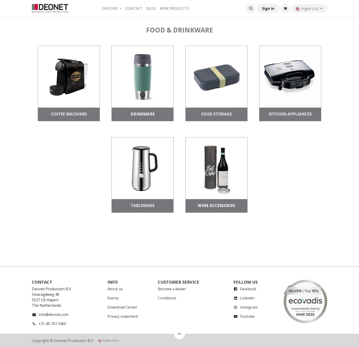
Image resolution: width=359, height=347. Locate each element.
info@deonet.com (53, 314)
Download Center (122, 307)
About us (115, 288)
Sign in (268, 8)
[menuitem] (111, 8)
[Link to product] (69, 77)
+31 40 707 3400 (52, 323)
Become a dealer (172, 288)
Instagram (249, 307)
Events (113, 298)
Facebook (248, 288)
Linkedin (247, 298)
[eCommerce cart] (285, 8)
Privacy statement (122, 316)
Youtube (247, 316)
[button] (251, 8)
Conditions (167, 298)
